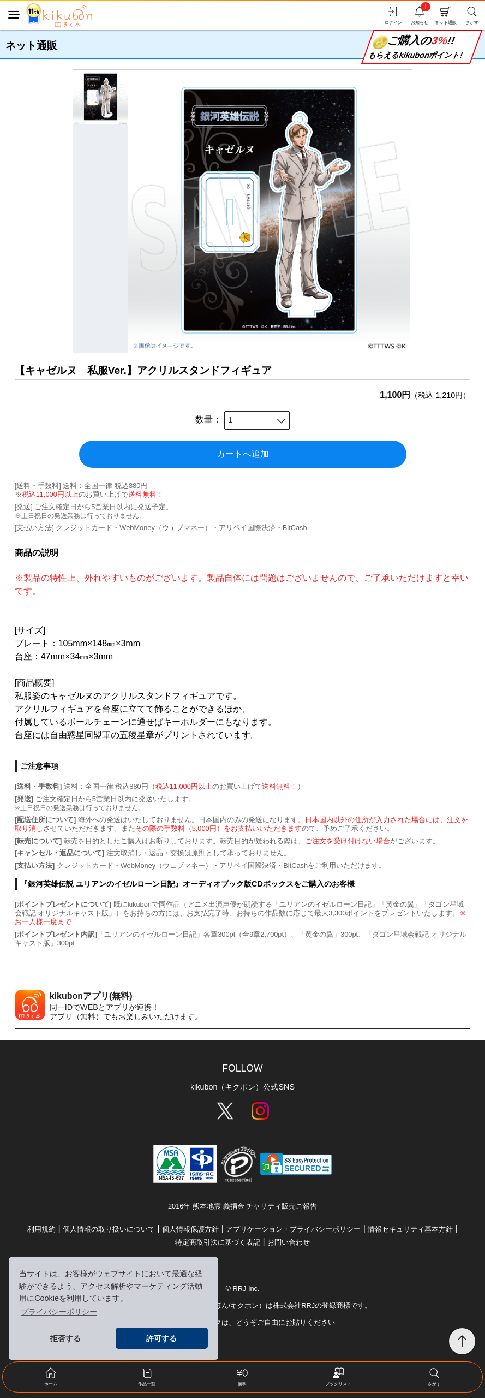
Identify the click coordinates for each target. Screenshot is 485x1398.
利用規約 (41, 1229)
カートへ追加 (243, 454)
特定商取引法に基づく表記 (217, 1242)
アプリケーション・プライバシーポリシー (293, 1229)
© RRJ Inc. (242, 1288)
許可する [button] (161, 1338)
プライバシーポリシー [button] (59, 1311)
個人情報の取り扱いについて (109, 1229)
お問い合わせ (288, 1242)
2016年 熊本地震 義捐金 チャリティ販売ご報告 (242, 1206)
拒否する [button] (65, 1338)
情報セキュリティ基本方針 (410, 1229)
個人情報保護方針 (190, 1229)
